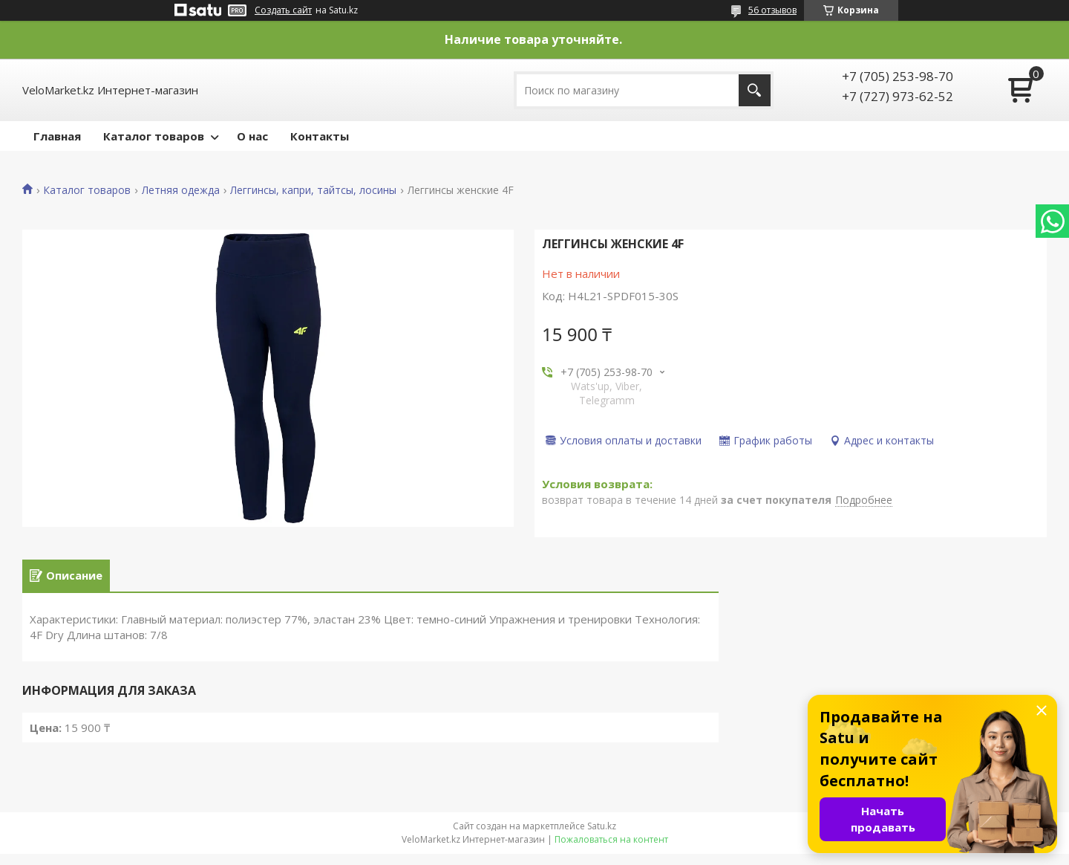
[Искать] (755, 90)
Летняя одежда (181, 190)
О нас (252, 136)
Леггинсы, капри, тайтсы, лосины (313, 190)
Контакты (319, 136)
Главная (57, 136)
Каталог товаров (153, 136)
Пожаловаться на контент (611, 850)
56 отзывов (772, 10)
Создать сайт (283, 10)
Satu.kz (601, 837)
